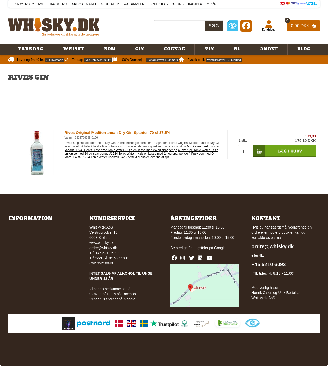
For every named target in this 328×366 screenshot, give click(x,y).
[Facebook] (246, 25)
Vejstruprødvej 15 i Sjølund (224, 59)
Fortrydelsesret (83, 4)
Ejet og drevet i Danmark (162, 59)
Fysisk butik (196, 60)
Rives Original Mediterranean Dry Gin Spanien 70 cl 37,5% (117, 132)
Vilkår (211, 4)
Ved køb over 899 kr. (98, 59)
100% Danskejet (132, 60)
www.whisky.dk (101, 243)
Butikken (178, 4)
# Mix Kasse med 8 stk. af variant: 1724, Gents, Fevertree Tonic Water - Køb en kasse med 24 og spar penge (142, 148)
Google (220, 248)
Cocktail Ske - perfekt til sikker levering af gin (138, 157)
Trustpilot (196, 4)
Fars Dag (30, 49)
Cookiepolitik (109, 4)
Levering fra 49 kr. (30, 60)
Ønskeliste (139, 4)
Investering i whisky (52, 4)
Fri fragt (77, 60)
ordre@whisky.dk (103, 248)
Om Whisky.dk (24, 4)
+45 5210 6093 (268, 264)
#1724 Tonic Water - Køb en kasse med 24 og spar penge (148, 153)
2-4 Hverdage (54, 59)
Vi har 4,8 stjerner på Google (112, 299)
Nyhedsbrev (159, 4)
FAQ (125, 4)
